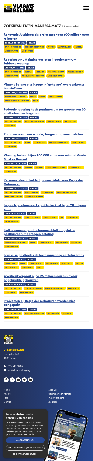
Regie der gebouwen (34, 47)
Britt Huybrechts (13, 47)
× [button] (44, 412)
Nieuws (7, 393)
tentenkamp (39, 143)
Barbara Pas (10, 263)
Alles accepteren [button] (25, 440)
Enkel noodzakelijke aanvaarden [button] (25, 447)
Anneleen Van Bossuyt (33, 76)
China (42, 97)
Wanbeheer (73, 288)
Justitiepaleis (64, 47)
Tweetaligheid (11, 267)
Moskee (28, 167)
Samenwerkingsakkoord (17, 101)
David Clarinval (32, 217)
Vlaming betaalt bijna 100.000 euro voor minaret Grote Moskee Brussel (45, 157)
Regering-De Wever (34, 196)
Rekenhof (67, 313)
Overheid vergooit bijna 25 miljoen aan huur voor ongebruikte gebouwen (40, 278)
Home (7, 389)
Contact (7, 401)
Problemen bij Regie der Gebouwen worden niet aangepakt (39, 303)
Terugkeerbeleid (75, 72)
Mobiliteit (76, 242)
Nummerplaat (11, 246)
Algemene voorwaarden (59, 393)
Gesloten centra (56, 72)
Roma (27, 143)
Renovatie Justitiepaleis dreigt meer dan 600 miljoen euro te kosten (46, 37)
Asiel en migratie (55, 76)
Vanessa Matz (11, 51)
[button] (25, 454)
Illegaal (28, 72)
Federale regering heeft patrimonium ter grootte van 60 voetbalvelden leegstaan (45, 111)
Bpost (33, 97)
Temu (35, 101)
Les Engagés (27, 51)
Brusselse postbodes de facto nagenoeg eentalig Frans (44, 255)
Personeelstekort (13, 196)
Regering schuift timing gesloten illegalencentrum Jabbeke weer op (40, 61)
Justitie (51, 47)
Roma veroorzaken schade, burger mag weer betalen (43, 134)
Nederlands (27, 267)
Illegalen (40, 72)
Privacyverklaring (56, 397)
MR (62, 217)
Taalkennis (66, 263)
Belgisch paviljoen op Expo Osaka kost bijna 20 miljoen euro (45, 207)
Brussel (78, 47)
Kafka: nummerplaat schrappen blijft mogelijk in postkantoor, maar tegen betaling (39, 232)
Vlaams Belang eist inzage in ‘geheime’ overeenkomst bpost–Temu (44, 86)
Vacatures (52, 401)
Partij (6, 397)
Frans (39, 267)
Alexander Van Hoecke (15, 97)
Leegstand (10, 125)
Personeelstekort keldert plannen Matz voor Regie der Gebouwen (43, 182)
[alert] (25, 433)
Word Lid (52, 389)
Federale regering (33, 288)
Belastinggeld (11, 221)
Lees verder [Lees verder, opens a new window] (29, 434)
